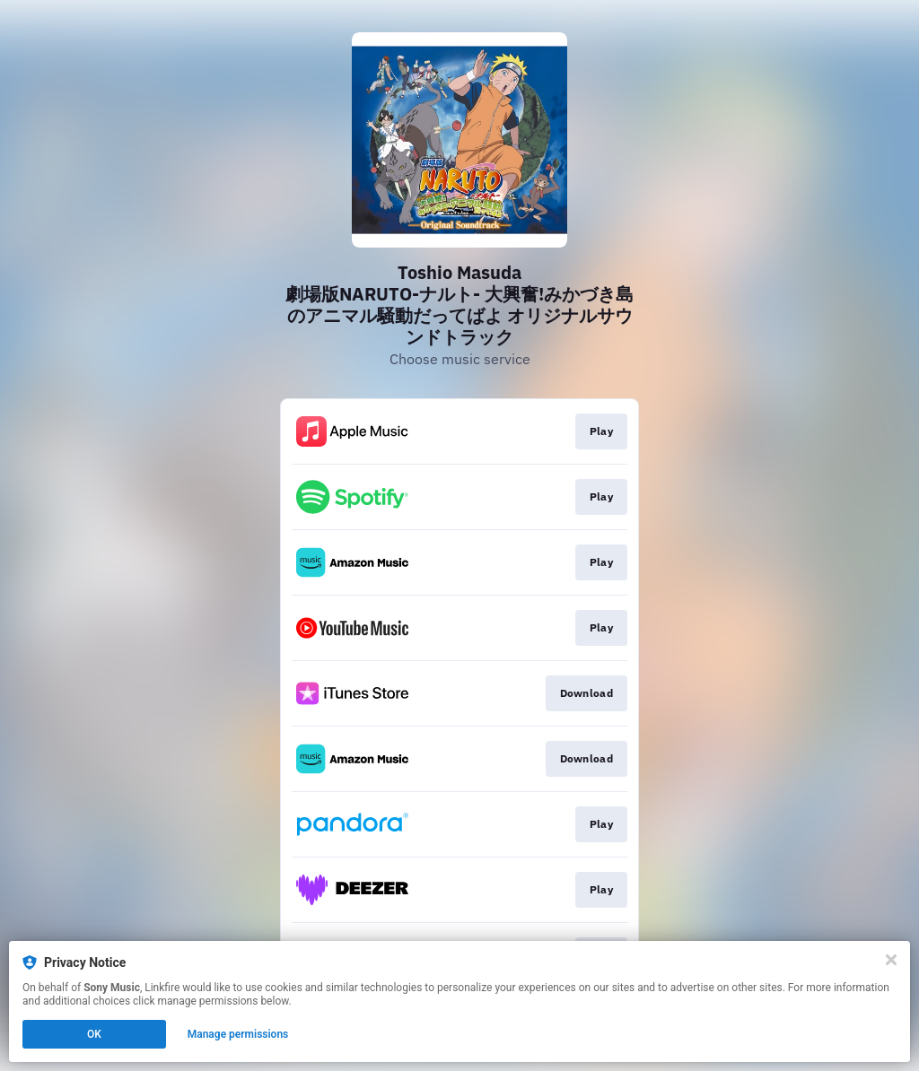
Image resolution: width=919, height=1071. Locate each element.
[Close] (891, 959)
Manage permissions (238, 1034)
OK (94, 1034)
